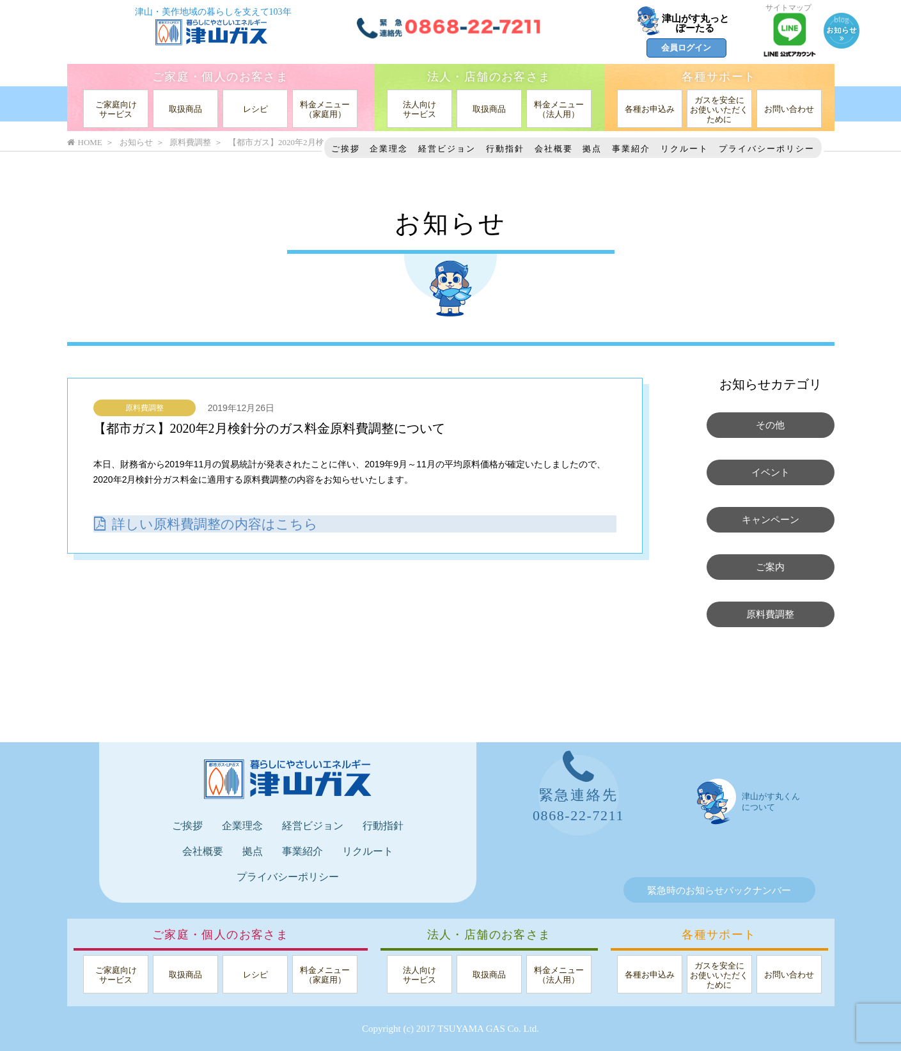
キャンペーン (770, 520)
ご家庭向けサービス (116, 109)
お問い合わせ (789, 109)
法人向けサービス (419, 109)
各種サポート (719, 76)
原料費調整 (144, 407)
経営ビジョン (447, 148)
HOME (84, 142)
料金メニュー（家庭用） (325, 109)
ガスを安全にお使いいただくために (719, 109)
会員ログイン (686, 47)
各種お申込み (650, 109)
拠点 (592, 148)
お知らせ (136, 142)
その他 (770, 425)
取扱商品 (185, 109)
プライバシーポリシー (767, 148)
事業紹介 (631, 148)
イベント (770, 472)
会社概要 (554, 148)
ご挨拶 (345, 148)
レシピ (255, 109)
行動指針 (505, 148)
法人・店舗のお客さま (489, 76)
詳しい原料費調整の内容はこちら (210, 523)
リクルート (685, 148)
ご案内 (770, 567)
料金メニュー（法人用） (559, 109)
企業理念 (389, 148)
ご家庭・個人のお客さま (220, 76)
